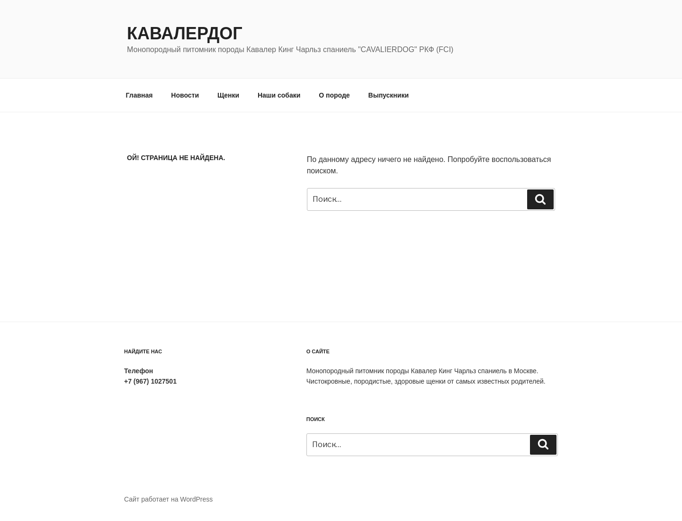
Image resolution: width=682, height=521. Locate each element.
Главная (139, 95)
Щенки (228, 95)
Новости (185, 95)
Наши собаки (279, 95)
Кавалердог (184, 33)
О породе (334, 95)
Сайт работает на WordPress (168, 499)
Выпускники (388, 95)
